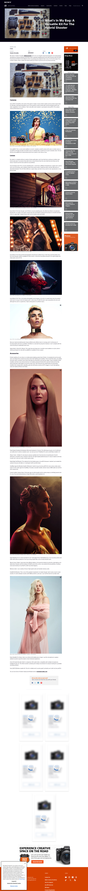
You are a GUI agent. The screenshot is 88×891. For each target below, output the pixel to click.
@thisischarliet (27, 55)
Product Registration (50, 890)
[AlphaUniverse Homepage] (9, 5)
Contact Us (47, 877)
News (47, 887)
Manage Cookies (14, 886)
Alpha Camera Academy (33, 5)
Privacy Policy (22, 879)
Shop (70, 5)
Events (61, 5)
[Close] (25, 863)
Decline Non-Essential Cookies (14, 883)
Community (49, 5)
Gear (66, 5)
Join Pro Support (49, 882)
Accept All (14, 881)
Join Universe (49, 885)
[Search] (82, 5)
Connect (55, 5)
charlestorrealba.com (42, 671)
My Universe (76, 5)
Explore (42, 5)
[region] (14, 875)
